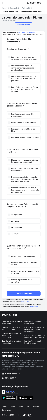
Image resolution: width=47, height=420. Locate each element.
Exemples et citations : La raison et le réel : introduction (11, 335)
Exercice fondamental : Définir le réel (32, 323)
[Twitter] (24, 415)
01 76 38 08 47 (35, 3)
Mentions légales (33, 406)
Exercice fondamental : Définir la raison (32, 342)
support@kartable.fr (12, 374)
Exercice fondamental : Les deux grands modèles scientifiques (34, 329)
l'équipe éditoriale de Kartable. (26, 32)
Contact (5, 406)
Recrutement (6, 410)
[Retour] (4, 3)
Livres (20, 406)
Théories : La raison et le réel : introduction (11, 328)
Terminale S (14, 8)
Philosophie (26, 8)
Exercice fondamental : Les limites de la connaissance (34, 336)
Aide (13, 406)
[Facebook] (19, 415)
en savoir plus (25, 301)
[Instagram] (29, 415)
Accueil (4, 8)
